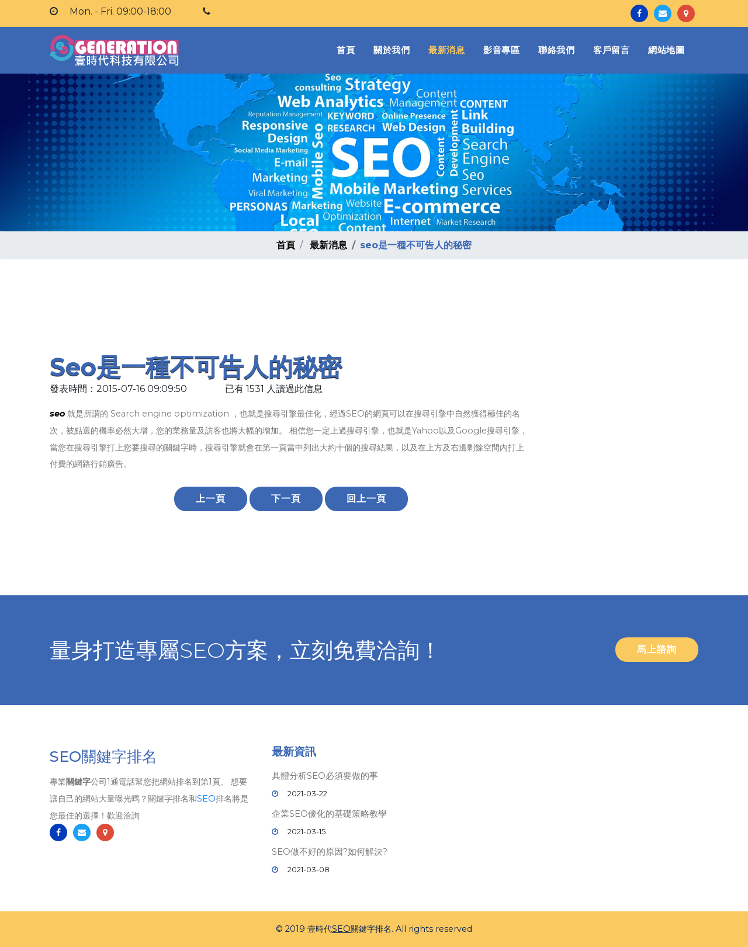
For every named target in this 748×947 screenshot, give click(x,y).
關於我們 (391, 49)
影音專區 (501, 49)
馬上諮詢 (657, 649)
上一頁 (211, 498)
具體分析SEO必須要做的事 (325, 775)
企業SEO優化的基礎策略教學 (329, 813)
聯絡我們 (556, 49)
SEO (206, 798)
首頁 (348, 49)
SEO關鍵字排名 (103, 757)
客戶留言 (611, 49)
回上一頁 (366, 498)
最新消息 (446, 49)
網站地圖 (666, 49)
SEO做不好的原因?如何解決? (329, 851)
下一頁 (286, 498)
